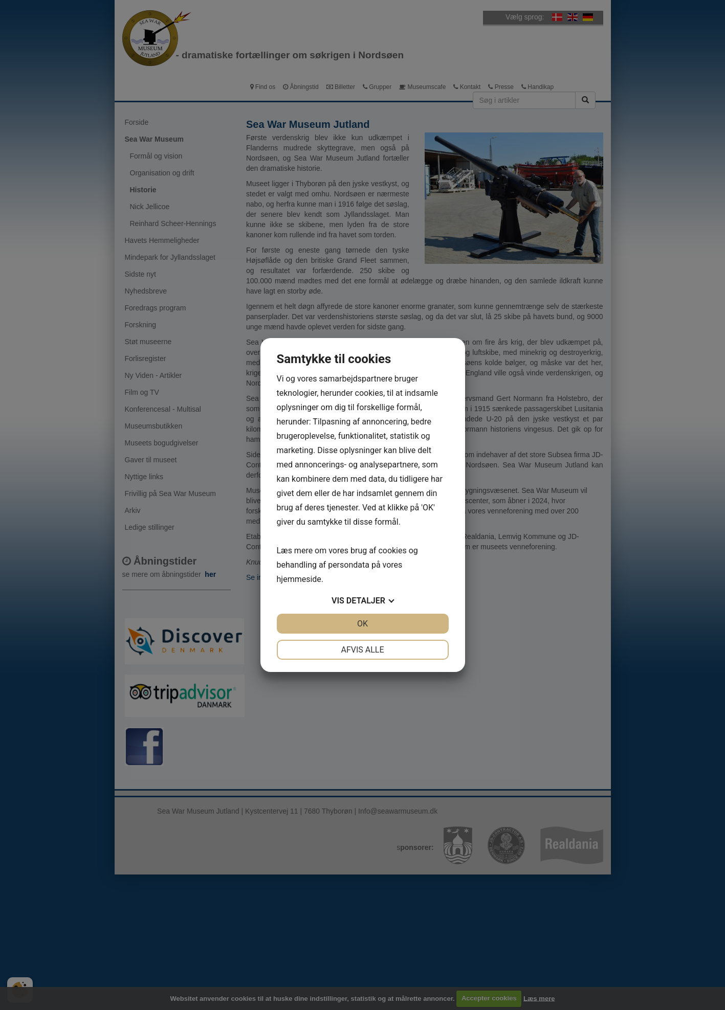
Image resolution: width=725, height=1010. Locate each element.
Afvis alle (362, 650)
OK (362, 624)
